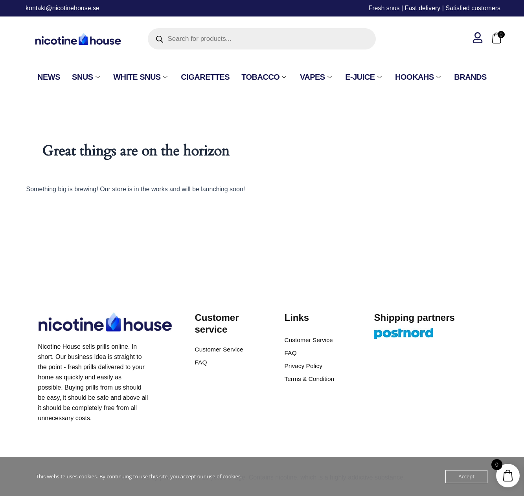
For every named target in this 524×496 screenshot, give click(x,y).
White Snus (141, 77)
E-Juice (364, 77)
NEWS (48, 77)
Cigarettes (205, 77)
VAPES (316, 77)
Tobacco (264, 77)
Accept (466, 476)
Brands (470, 77)
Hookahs (418, 77)
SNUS (86, 77)
